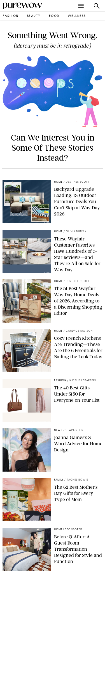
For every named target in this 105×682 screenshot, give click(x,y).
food (54, 16)
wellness (77, 16)
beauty (34, 16)
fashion (10, 16)
